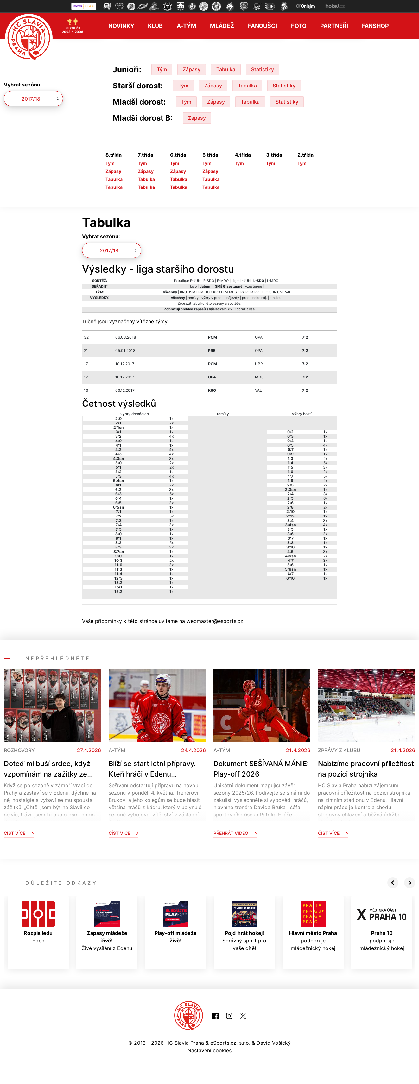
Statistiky (262, 69)
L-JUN (245, 280)
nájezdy (232, 297)
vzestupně (253, 286)
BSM (191, 291)
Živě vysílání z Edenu (107, 926)
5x (171, 493)
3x (171, 457)
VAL (288, 291)
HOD (208, 291)
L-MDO (272, 280)
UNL (280, 291)
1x (171, 417)
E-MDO (223, 280)
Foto (299, 25)
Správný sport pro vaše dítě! (244, 926)
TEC (265, 291)
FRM (200, 291)
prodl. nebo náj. (254, 297)
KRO (216, 291)
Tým (162, 69)
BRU (183, 291)
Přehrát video (235, 832)
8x (325, 493)
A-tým (186, 25)
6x (325, 497)
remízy (193, 297)
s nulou (275, 297)
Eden (38, 922)
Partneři (334, 25)
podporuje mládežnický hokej (313, 926)
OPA (241, 291)
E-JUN (195, 280)
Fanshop (375, 25)
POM (249, 291)
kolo (193, 286)
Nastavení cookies (209, 1050)
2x (171, 422)
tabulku (198, 303)
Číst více (19, 832)
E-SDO (208, 280)
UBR (272, 291)
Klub (155, 25)
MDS (233, 291)
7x (171, 484)
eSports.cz (223, 1042)
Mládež (222, 25)
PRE (257, 291)
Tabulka (225, 69)
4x (171, 435)
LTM (224, 291)
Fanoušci (262, 25)
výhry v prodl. (212, 297)
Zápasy (191, 69)
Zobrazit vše (244, 309)
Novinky (121, 25)
